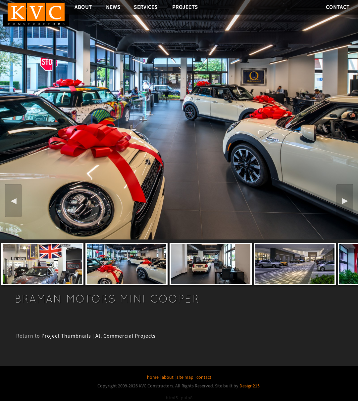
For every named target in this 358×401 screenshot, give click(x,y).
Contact (338, 7)
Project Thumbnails (66, 336)
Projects (185, 7)
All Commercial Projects (125, 336)
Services (146, 7)
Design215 (249, 386)
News (113, 7)
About (83, 7)
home (153, 377)
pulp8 (186, 398)
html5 (172, 398)
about (168, 377)
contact (203, 377)
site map (185, 377)
